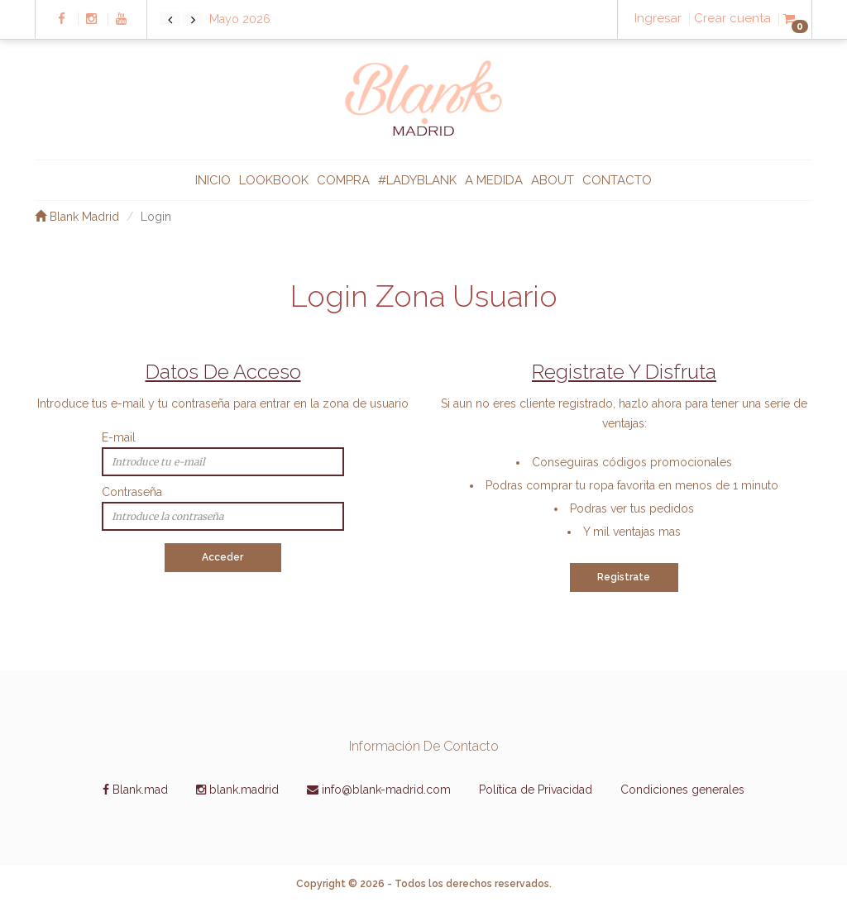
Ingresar (658, 18)
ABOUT (552, 180)
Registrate (623, 577)
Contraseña (132, 492)
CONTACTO (617, 180)
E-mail (119, 437)
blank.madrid (237, 789)
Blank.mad (135, 789)
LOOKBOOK (274, 180)
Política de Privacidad (535, 789)
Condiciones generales (682, 789)
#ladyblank (417, 180)
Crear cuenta (732, 18)
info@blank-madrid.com (379, 789)
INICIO (213, 180)
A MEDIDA (494, 180)
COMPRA (343, 180)
